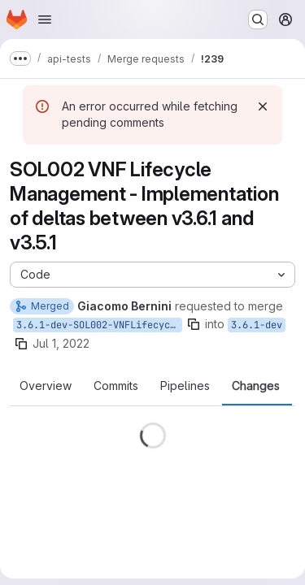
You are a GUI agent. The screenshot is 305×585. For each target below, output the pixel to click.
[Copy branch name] (193, 324)
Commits (116, 385)
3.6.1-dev (256, 325)
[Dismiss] (262, 106)
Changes (256, 385)
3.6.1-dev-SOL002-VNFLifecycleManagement (99, 325)
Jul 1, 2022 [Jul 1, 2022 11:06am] (61, 343)
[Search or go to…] (258, 19)
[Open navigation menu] (45, 19)
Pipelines (185, 385)
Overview (46, 385)
